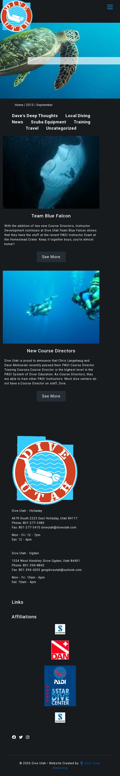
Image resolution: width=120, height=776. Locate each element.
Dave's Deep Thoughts (35, 115)
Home (19, 105)
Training (82, 122)
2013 (30, 105)
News (17, 122)
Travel (32, 128)
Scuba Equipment (48, 122)
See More (51, 257)
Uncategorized (61, 128)
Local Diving (77, 115)
